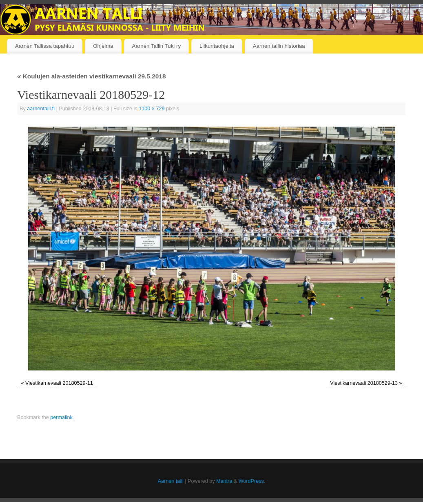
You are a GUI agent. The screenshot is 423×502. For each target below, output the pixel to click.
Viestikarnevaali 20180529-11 (59, 383)
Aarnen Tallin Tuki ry (156, 46)
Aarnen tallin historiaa (279, 46)
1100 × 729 (151, 109)
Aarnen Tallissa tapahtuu (44, 46)
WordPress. (252, 481)
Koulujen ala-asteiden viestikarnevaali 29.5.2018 (91, 76)
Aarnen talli (171, 481)
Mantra (224, 481)
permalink (61, 417)
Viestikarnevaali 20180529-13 (364, 383)
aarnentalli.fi (41, 109)
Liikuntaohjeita (216, 46)
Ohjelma (103, 46)
